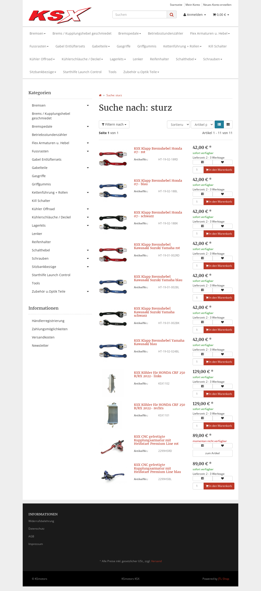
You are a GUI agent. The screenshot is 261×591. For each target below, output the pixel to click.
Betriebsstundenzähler (165, 33)
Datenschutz (36, 529)
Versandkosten (43, 337)
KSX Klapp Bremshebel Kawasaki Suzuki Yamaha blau (158, 278)
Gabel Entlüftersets (70, 46)
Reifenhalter (159, 59)
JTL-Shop (223, 579)
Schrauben (212, 59)
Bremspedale (129, 33)
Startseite (176, 4)
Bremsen (38, 33)
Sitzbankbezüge (43, 72)
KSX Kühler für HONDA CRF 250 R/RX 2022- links (159, 374)
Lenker (138, 59)
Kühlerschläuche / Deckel (82, 59)
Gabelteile (101, 46)
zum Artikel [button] (212, 453)
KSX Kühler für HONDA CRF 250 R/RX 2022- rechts (159, 406)
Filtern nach (114, 124)
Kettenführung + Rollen (182, 46)
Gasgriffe (123, 46)
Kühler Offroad (42, 59)
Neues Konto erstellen (217, 4)
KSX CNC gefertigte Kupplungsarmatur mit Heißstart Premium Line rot (156, 440)
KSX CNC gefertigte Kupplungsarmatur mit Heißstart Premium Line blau (157, 468)
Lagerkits (118, 59)
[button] (219, 124)
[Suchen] (139, 14)
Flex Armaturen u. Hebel (210, 33)
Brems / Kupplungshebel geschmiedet (82, 33)
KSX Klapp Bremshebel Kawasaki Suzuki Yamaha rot (157, 246)
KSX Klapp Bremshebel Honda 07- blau (158, 182)
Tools (112, 72)
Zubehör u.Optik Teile (141, 72)
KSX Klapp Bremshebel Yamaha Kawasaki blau (159, 342)
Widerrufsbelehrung (41, 521)
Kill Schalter (217, 46)
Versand (156, 561)
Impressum (35, 544)
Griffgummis (146, 46)
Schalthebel (186, 59)
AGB (31, 536)
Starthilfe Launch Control (82, 72)
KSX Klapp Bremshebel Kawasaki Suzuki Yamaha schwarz (154, 312)
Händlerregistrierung (48, 321)
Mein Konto (193, 4)
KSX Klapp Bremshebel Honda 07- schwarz (158, 214)
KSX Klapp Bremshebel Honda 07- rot (158, 150)
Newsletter (40, 345)
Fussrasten (39, 46)
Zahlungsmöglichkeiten (50, 329)
